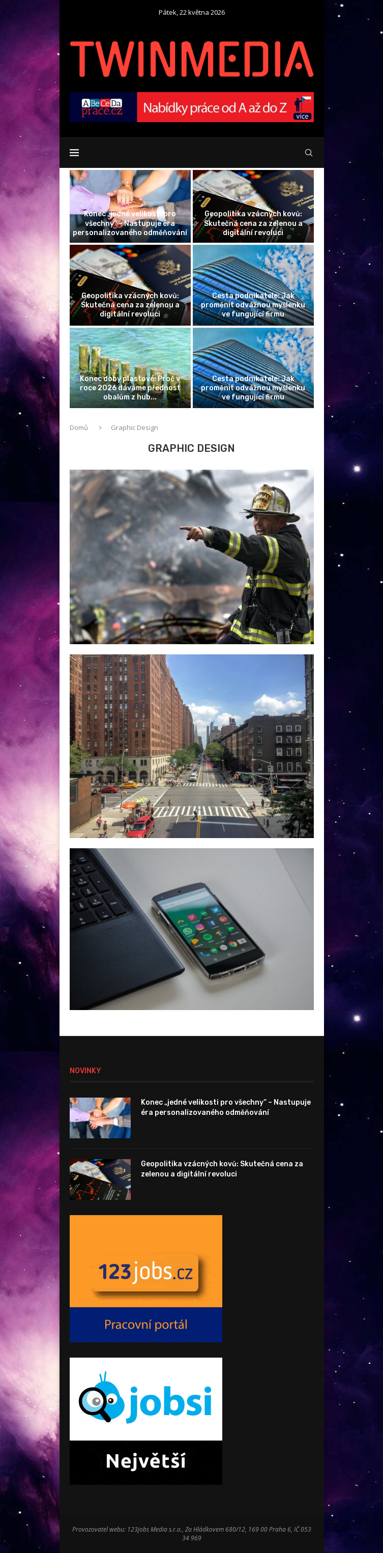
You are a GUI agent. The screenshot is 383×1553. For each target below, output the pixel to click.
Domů (80, 427)
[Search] (309, 152)
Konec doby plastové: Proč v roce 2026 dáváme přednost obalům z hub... (130, 388)
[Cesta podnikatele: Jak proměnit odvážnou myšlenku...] (253, 285)
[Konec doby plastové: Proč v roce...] (130, 368)
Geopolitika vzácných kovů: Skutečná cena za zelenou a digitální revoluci (253, 223)
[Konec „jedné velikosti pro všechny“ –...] (130, 206)
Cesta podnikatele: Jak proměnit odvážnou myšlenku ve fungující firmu (253, 305)
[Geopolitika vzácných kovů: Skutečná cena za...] (253, 206)
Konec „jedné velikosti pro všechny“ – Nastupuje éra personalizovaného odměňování (130, 223)
